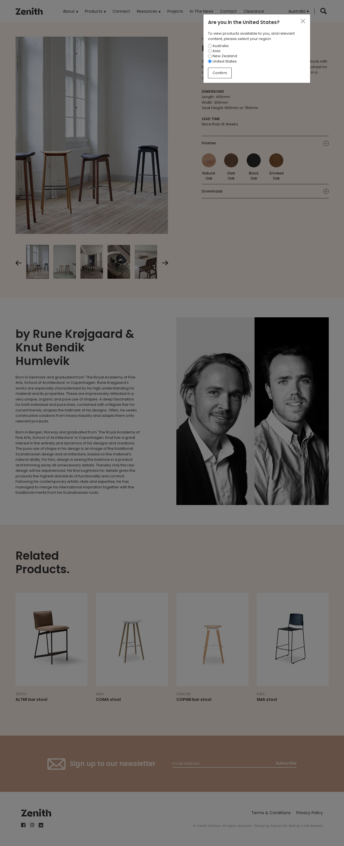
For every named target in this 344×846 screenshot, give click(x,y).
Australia (218, 46)
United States (222, 61)
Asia (214, 51)
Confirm (219, 73)
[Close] (302, 21)
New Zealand (222, 56)
